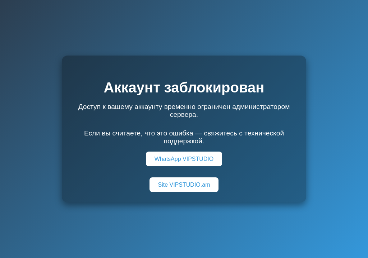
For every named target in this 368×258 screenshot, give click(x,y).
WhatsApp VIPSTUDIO (184, 159)
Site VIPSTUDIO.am (184, 185)
